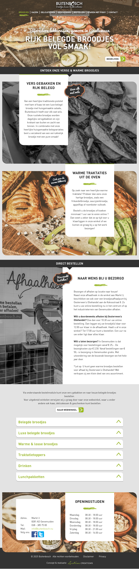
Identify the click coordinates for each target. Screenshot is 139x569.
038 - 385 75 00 (39, 525)
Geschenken (64, 12)
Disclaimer (88, 556)
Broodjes (24, 12)
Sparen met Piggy (96, 12)
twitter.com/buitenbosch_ (41, 534)
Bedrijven (113, 59)
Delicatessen (48, 12)
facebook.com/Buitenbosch (34, 534)
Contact (113, 12)
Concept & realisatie (70, 563)
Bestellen (79, 12)
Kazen (35, 12)
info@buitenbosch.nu (42, 528)
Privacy (102, 556)
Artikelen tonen (68, 421)
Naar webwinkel (67, 409)
